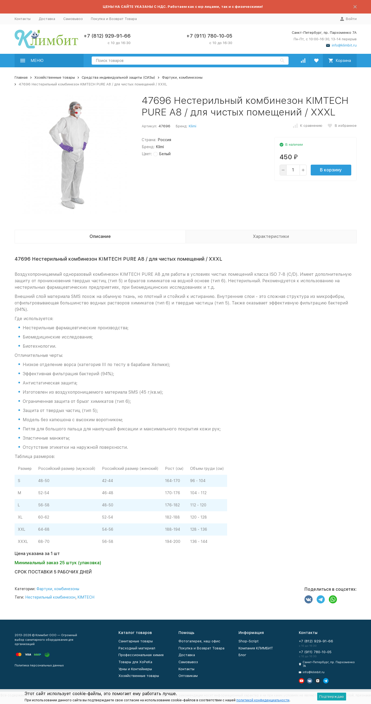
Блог (242, 655)
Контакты (23, 19)
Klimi (192, 126)
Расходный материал (136, 648)
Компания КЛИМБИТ (256, 648)
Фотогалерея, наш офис (199, 641)
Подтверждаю (331, 697)
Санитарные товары (135, 641)
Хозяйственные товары (54, 77)
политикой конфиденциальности (262, 700)
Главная (21, 77)
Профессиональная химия (141, 655)
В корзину (331, 169)
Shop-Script (249, 641)
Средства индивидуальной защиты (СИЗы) (118, 77)
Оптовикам (188, 676)
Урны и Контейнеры (135, 669)
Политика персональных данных (39, 665)
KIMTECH (86, 597)
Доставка (47, 19)
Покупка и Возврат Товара (114, 19)
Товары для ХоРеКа (135, 662)
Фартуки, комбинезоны (182, 77)
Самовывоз (73, 19)
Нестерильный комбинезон (50, 597)
